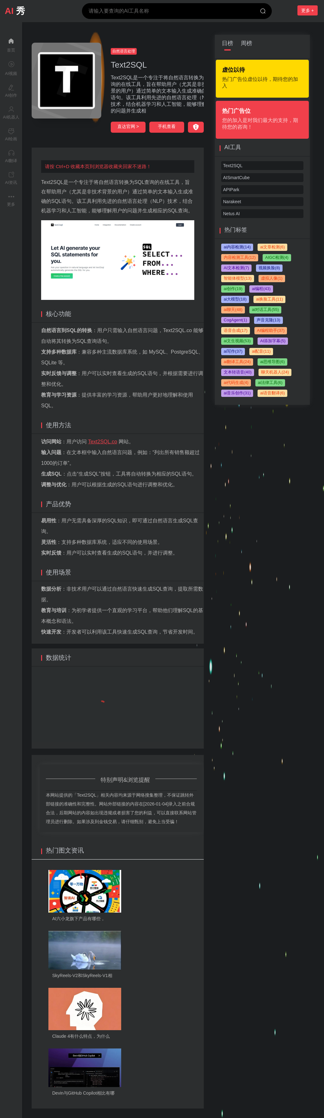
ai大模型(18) (235, 299)
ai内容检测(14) (237, 247)
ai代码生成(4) (236, 382)
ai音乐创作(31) (237, 393)
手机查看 (167, 126)
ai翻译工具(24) (237, 361)
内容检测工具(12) (240, 257)
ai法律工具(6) (270, 382)
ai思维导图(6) (272, 361)
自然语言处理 (123, 51)
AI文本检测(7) (236, 267)
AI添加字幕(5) (272, 340)
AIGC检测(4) (277, 257)
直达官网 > (128, 126)
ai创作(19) (233, 288)
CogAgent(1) (235, 320)
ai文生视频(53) (237, 340)
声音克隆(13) (268, 320)
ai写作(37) (233, 351)
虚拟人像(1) (272, 278)
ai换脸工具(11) (269, 299)
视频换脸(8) (269, 267)
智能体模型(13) (238, 278)
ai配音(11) (261, 351)
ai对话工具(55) (265, 309)
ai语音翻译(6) (272, 393)
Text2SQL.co (102, 441)
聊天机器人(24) (275, 372)
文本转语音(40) (238, 372)
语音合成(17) (235, 330)
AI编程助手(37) (270, 330)
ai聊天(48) (233, 309)
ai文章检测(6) (272, 247)
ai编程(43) (261, 288)
